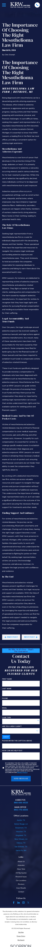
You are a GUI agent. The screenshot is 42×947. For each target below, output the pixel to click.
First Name (7, 679)
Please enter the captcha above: (17, 741)
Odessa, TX (21, 843)
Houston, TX (21, 831)
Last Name (6, 689)
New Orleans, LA (20, 839)
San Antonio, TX (21, 847)
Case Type (6, 718)
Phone (5, 698)
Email (4, 708)
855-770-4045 (21, 810)
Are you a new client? (12, 726)
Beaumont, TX (21, 828)
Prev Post (11, 637)
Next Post (30, 637)
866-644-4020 (21, 803)
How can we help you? (12, 751)
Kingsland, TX (21, 835)
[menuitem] (21, 932)
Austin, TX (21, 820)
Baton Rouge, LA (21, 824)
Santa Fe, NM (21, 850)
